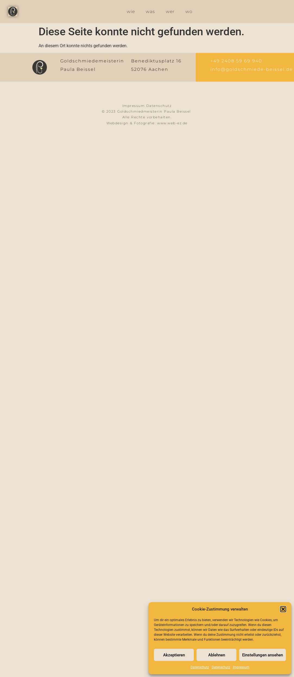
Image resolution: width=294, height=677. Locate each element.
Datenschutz (200, 667)
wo (188, 11)
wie (131, 11)
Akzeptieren (174, 655)
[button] (283, 609)
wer (170, 11)
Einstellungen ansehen (262, 655)
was (150, 11)
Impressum (241, 667)
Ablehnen (216, 655)
